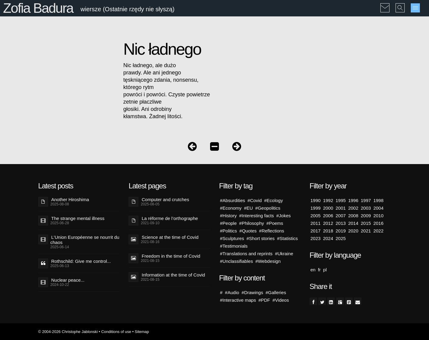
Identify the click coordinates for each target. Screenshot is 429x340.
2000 (328, 208)
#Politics (228, 230)
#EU (248, 208)
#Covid (254, 200)
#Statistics (287, 238)
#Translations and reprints (246, 253)
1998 (378, 200)
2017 (315, 230)
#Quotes (248, 230)
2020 (353, 230)
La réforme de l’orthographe (170, 218)
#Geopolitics (268, 208)
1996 (353, 200)
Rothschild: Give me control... (81, 261)
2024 (328, 238)
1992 (328, 200)
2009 (366, 215)
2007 (341, 215)
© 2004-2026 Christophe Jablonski (68, 331)
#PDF (264, 300)
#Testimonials (234, 246)
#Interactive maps (238, 300)
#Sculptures (232, 238)
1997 (366, 200)
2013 (341, 223)
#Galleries (275, 292)
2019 (341, 230)
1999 (315, 208)
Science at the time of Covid (170, 237)
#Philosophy (251, 223)
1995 (341, 200)
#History (228, 215)
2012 (328, 223)
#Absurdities (232, 200)
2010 (378, 215)
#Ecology (273, 200)
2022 (378, 230)
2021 (366, 230)
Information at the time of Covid (173, 274)
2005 (315, 215)
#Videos (280, 300)
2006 (328, 215)
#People (228, 223)
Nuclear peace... (68, 280)
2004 (378, 208)
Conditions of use (116, 331)
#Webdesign (268, 261)
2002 (353, 208)
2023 (315, 238)
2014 (353, 223)
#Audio (232, 292)
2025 (341, 238)
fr (319, 269)
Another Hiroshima (70, 199)
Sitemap (142, 331)
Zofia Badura (38, 8)
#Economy (231, 208)
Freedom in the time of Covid (171, 256)
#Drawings (252, 292)
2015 (366, 223)
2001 (341, 208)
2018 (328, 230)
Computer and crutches (165, 199)
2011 (315, 223)
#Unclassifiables (236, 261)
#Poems (274, 223)
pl (325, 269)
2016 (378, 223)
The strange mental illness (78, 218)
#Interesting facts (256, 215)
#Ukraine (284, 253)
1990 (315, 200)
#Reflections (271, 230)
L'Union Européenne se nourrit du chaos (84, 240)
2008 (353, 215)
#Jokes (283, 215)
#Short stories (261, 238)
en (313, 269)
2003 (366, 208)
